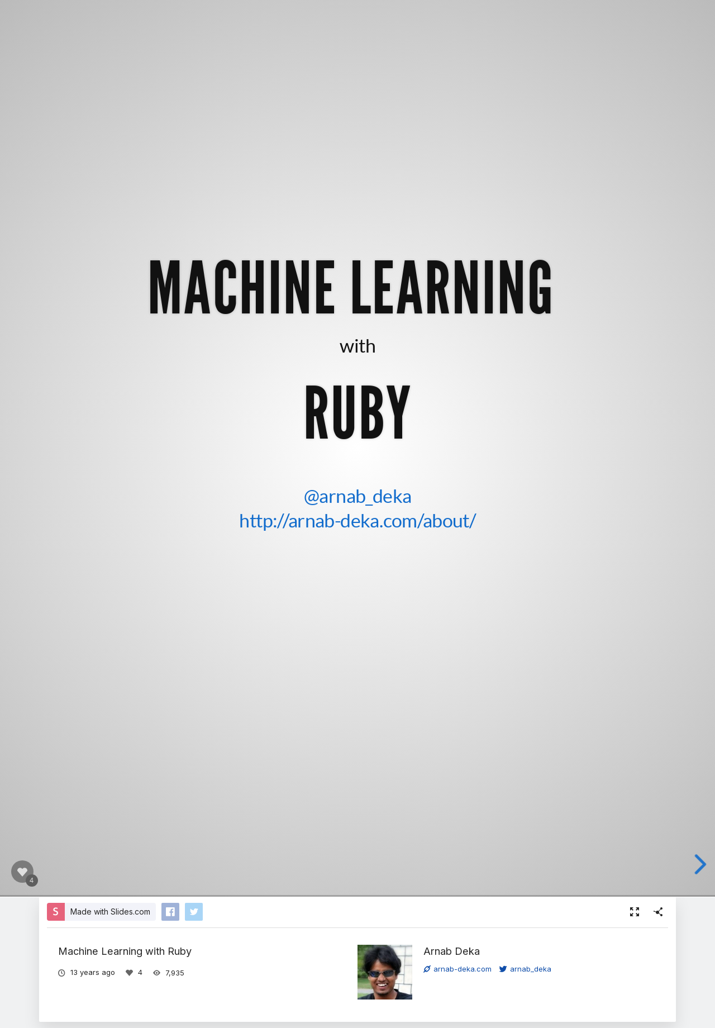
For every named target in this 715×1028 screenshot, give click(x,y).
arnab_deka (525, 968)
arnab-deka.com (457, 968)
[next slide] (704, 864)
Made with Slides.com (110, 911)
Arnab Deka (451, 951)
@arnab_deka (358, 495)
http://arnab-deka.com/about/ (357, 519)
